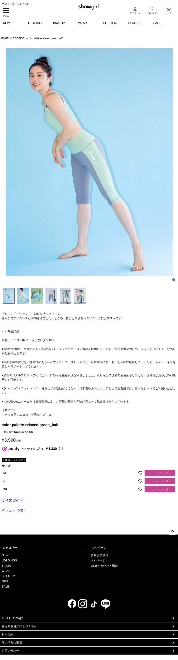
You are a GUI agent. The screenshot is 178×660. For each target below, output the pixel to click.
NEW (6, 23)
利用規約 (7, 634)
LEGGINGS (35, 23)
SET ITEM (110, 23)
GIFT (5, 581)
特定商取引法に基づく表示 (19, 626)
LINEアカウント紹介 (104, 565)
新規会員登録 (99, 555)
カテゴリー (10, 547)
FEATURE (135, 23)
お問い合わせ (10, 650)
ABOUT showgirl (12, 618)
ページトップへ (172, 531)
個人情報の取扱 (12, 642)
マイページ (99, 547)
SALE (157, 23)
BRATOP (59, 23)
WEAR (82, 23)
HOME (5, 38)
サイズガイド (12, 500)
